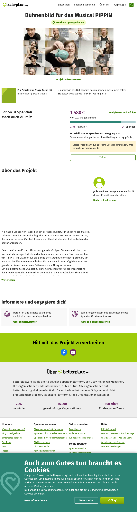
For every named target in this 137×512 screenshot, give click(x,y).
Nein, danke (86, 500)
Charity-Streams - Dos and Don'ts (117, 438)
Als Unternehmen (42, 442)
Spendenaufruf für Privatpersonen (50, 438)
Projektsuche (75, 429)
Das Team (6, 442)
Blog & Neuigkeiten (11, 433)
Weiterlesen (8, 280)
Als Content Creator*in (44, 451)
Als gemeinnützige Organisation (48, 429)
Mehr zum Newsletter (25, 321)
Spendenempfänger (81, 137)
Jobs (4, 446)
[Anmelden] (120, 5)
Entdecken (64, 4)
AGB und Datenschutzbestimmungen (118, 433)
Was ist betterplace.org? (13, 429)
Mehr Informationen (35, 500)
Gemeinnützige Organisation (70, 22)
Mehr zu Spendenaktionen (95, 321)
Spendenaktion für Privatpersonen (50, 433)
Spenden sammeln (84, 4)
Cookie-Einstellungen (111, 446)
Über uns (104, 4)
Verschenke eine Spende (113, 442)
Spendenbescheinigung (80, 453)
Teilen (103, 157)
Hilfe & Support (108, 429)
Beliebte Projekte (77, 433)
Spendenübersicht (77, 448)
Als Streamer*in (41, 446)
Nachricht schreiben (104, 200)
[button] (64, 352)
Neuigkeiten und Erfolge (122, 112)
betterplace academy (12, 438)
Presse (5, 451)
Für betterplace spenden (81, 438)
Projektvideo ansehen (68, 79)
